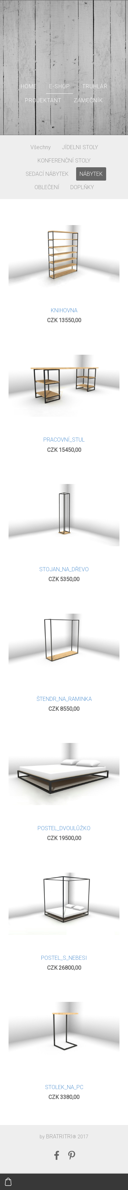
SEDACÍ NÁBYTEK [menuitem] (47, 174)
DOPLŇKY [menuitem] (82, 187)
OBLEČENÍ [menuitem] (46, 187)
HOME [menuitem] (29, 86)
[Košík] (8, 1182)
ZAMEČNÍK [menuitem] (88, 100)
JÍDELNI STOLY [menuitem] (80, 147)
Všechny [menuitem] (40, 147)
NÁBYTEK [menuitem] (91, 174)
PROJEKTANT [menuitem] (43, 100)
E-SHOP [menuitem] (59, 86)
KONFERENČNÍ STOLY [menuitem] (64, 160)
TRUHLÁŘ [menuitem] (95, 86)
